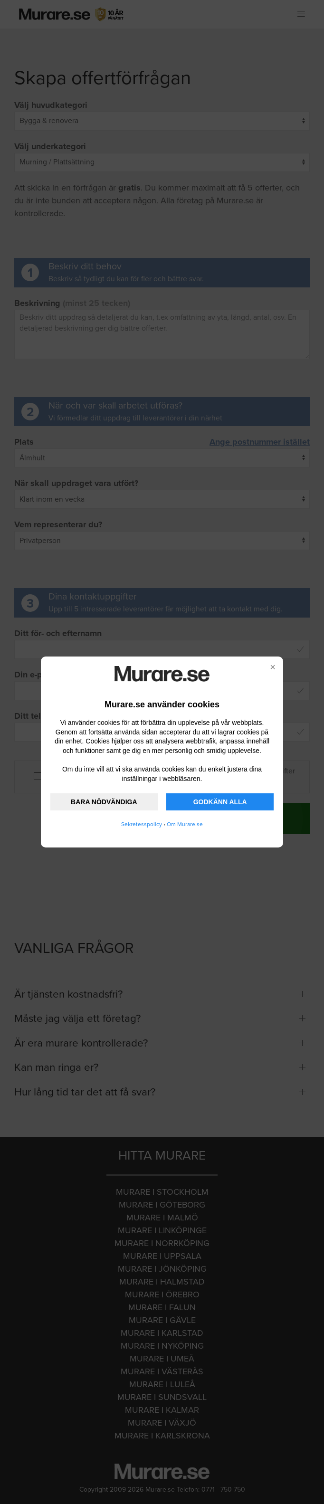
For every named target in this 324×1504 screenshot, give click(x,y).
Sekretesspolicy (141, 824)
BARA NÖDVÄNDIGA (104, 802)
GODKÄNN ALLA (220, 802)
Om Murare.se (185, 824)
